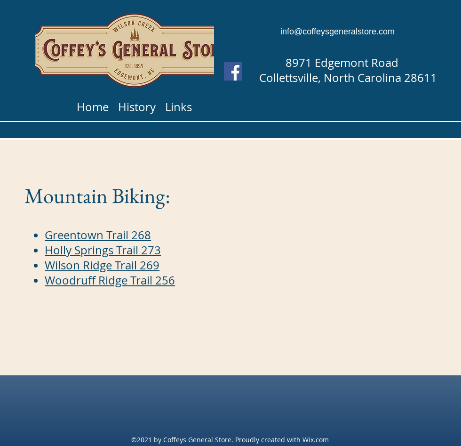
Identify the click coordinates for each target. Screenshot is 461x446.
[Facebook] (233, 71)
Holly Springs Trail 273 (103, 250)
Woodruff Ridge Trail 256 (110, 280)
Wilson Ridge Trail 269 (102, 265)
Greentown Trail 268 (98, 235)
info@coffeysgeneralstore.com (337, 31)
